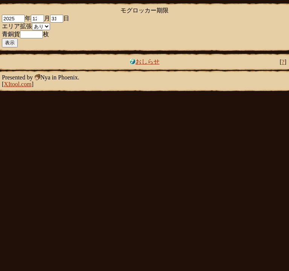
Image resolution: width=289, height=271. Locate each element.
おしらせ (147, 61)
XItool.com (17, 84)
